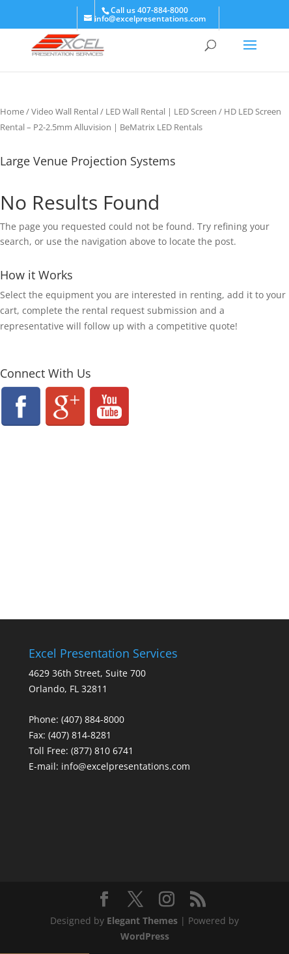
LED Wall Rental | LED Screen (161, 111)
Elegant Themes (142, 920)
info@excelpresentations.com (125, 766)
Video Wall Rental (64, 111)
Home (12, 111)
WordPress (144, 936)
